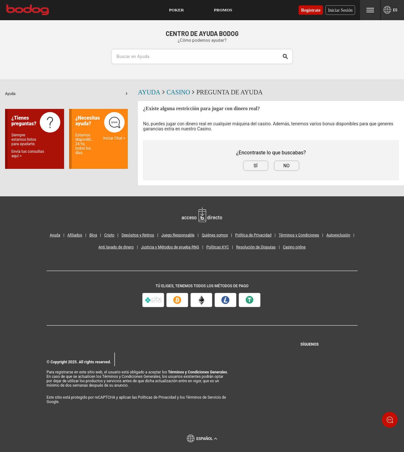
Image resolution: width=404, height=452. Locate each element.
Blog (93, 235)
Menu (370, 10)
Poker (176, 10)
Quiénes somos (215, 235)
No (286, 165)
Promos (223, 10)
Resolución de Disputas (256, 247)
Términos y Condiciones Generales (197, 372)
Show (285, 56)
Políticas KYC (217, 247)
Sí (256, 165)
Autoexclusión (338, 235)
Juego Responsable (177, 235)
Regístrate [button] (311, 10)
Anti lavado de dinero (116, 247)
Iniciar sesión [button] (340, 10)
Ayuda (66, 94)
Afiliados (75, 235)
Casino (181, 92)
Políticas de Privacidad (157, 397)
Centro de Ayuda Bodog (202, 33)
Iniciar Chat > (114, 138)
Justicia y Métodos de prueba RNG (170, 247)
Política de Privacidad (253, 235)
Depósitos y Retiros (138, 235)
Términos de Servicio (203, 397)
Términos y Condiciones (299, 235)
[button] (176, 10)
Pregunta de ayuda (229, 92)
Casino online (294, 247)
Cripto (109, 235)
